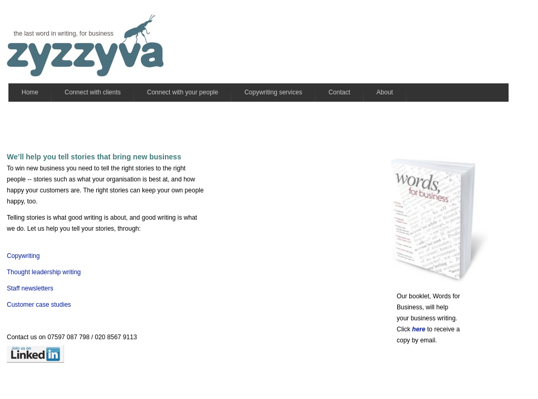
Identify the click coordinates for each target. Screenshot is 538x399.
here (418, 329)
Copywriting (23, 256)
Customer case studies (39, 304)
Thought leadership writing (44, 272)
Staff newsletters (30, 288)
